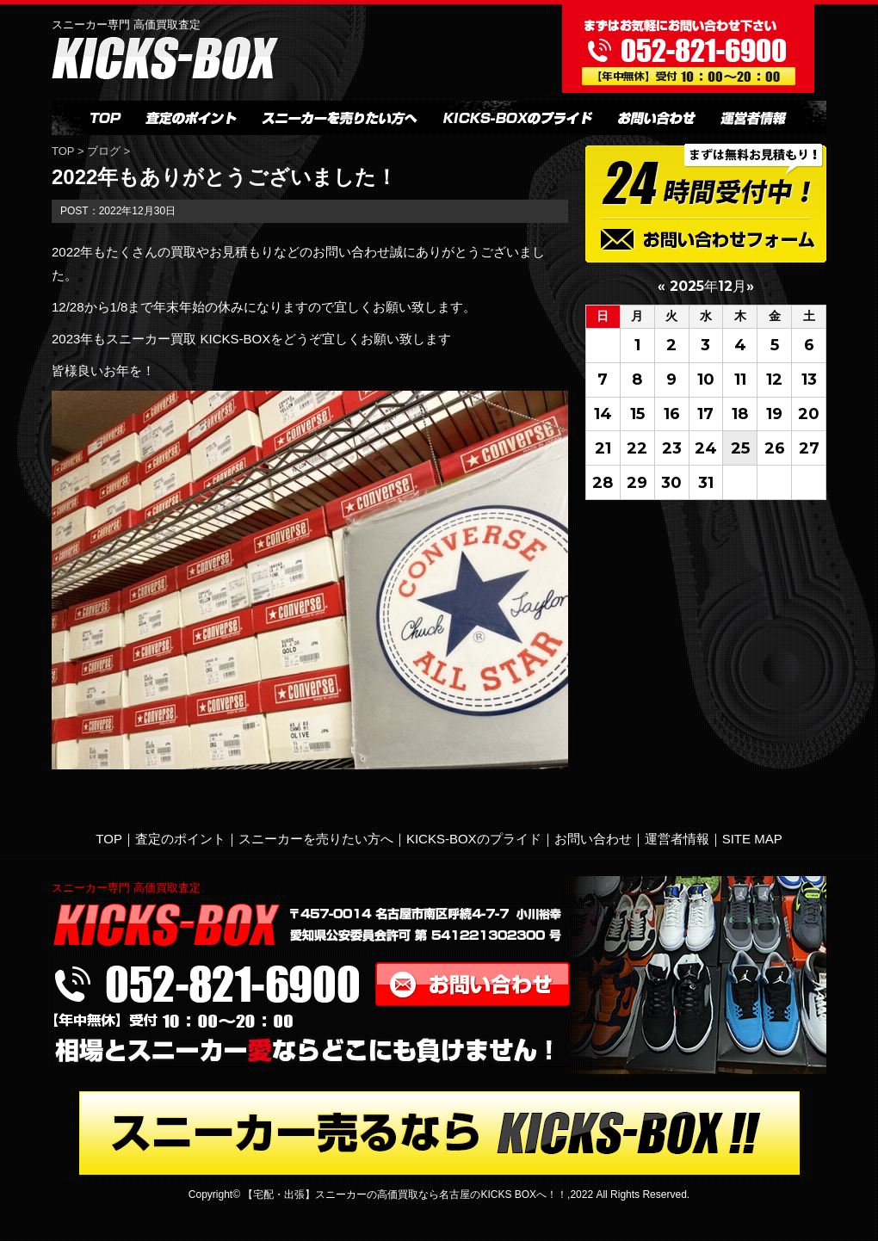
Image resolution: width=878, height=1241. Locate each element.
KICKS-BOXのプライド (473, 838)
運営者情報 (677, 838)
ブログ (104, 151)
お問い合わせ (593, 838)
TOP (64, 151)
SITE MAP (752, 838)
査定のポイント (180, 838)
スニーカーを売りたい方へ (315, 838)
